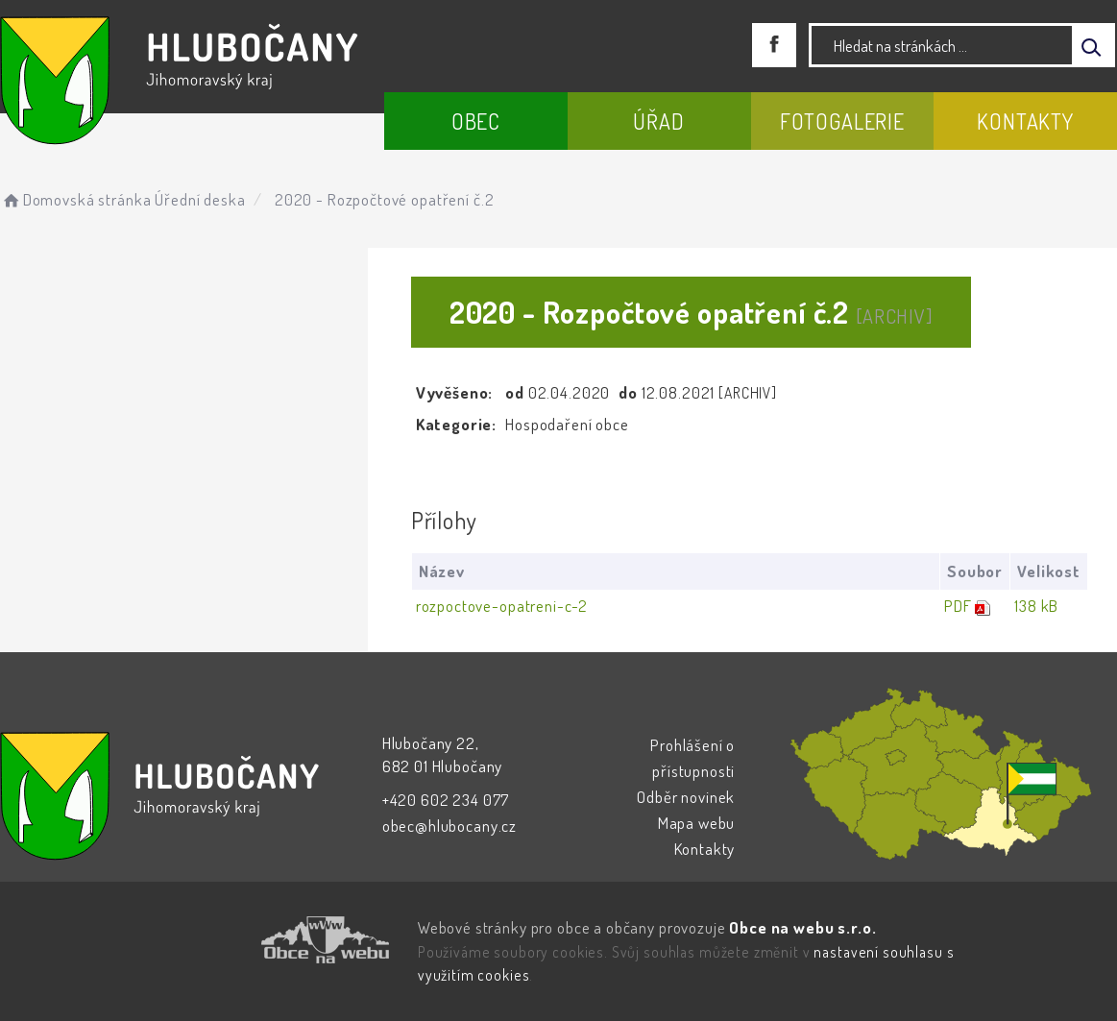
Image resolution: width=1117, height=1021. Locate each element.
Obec (475, 121)
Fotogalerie (842, 121)
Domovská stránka (75, 199)
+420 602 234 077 (446, 800)
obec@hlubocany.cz (449, 825)
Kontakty (1025, 121)
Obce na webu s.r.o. (802, 927)
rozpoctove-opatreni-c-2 (502, 606)
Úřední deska (200, 199)
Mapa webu (697, 823)
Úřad (658, 121)
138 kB (1036, 606)
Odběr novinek (686, 797)
